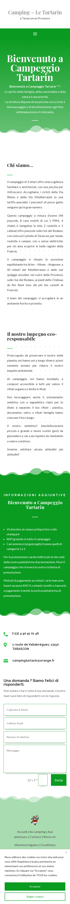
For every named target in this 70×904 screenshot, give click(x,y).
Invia (59, 780)
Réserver (49, 837)
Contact (35, 837)
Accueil (22, 831)
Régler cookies (35, 896)
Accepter (35, 886)
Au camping (37, 831)
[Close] (66, 852)
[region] (35, 876)
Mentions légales (26, 845)
